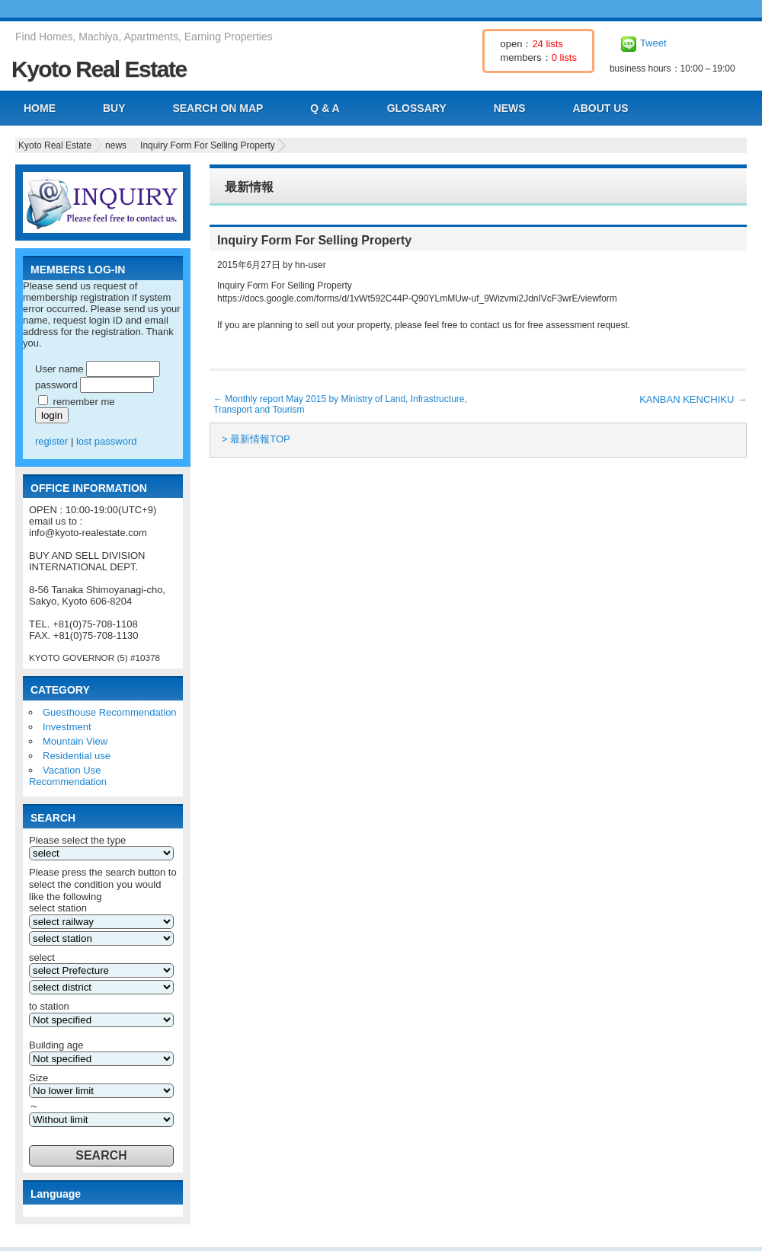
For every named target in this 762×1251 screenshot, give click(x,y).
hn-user (310, 265)
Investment (67, 726)
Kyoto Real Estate (99, 68)
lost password (106, 441)
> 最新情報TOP (256, 439)
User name (59, 369)
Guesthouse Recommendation (110, 712)
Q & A (324, 108)
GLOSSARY (417, 108)
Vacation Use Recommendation (68, 775)
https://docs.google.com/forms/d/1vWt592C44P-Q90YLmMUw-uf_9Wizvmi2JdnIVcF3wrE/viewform (417, 298)
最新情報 (249, 186)
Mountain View (75, 741)
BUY (114, 108)
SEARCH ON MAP (217, 108)
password (56, 385)
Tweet (653, 43)
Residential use (76, 755)
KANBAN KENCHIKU (693, 399)
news (115, 145)
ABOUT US (601, 108)
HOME (40, 108)
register (51, 441)
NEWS (510, 108)
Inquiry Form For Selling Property (207, 145)
